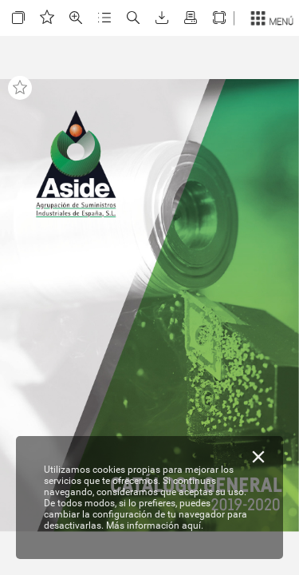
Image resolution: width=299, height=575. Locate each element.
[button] (18, 18)
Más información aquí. (154, 525)
